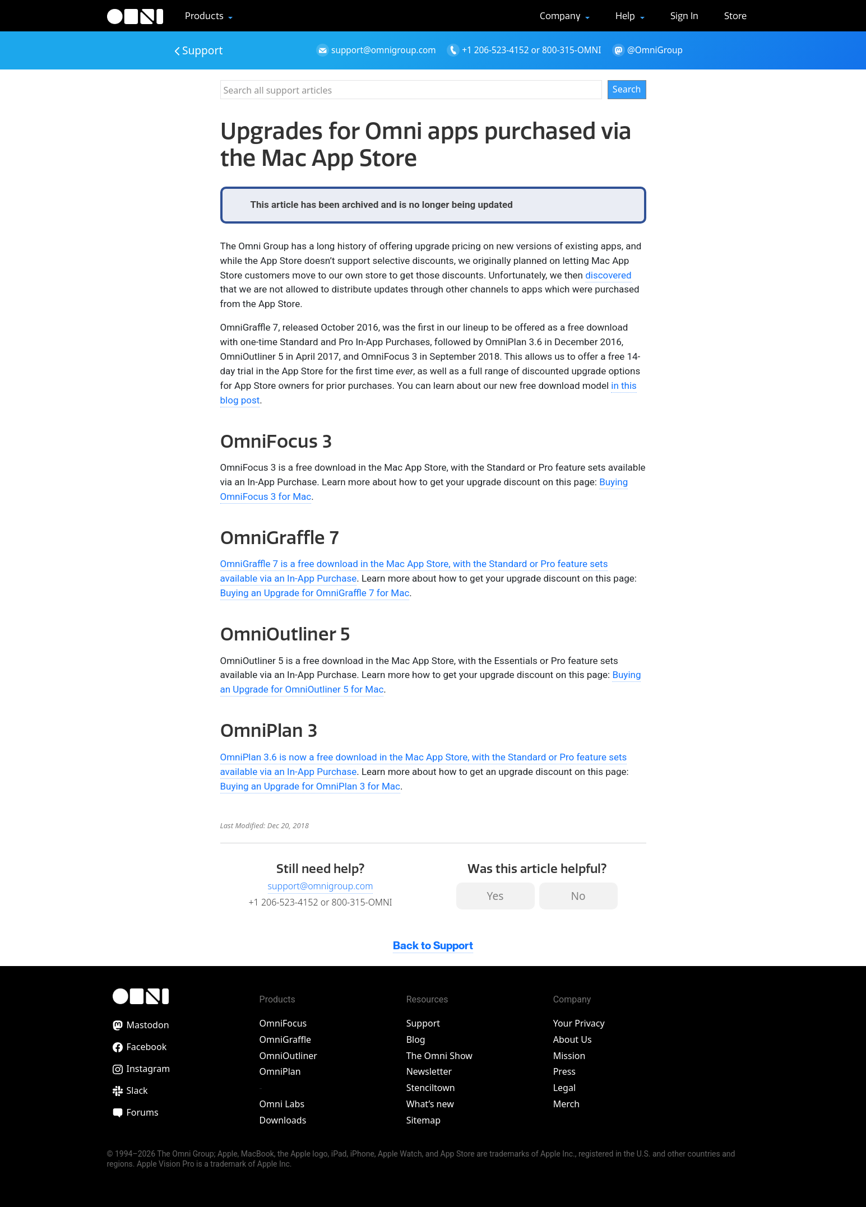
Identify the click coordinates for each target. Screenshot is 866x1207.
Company (561, 15)
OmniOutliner (288, 1056)
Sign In (684, 15)
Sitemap (423, 1120)
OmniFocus (283, 1023)
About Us (572, 1039)
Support (199, 50)
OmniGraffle (286, 1039)
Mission (569, 1056)
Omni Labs (282, 1104)
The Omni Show (439, 1056)
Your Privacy (579, 1023)
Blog (415, 1039)
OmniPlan (280, 1071)
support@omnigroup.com (320, 886)
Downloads (283, 1120)
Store (735, 15)
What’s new (430, 1104)
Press (564, 1071)
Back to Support (433, 946)
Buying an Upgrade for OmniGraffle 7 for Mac (315, 592)
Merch (566, 1104)
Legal (564, 1087)
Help (626, 15)
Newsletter (429, 1071)
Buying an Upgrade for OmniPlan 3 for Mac (310, 786)
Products (205, 15)
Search (627, 89)
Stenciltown (430, 1087)
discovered (608, 275)
